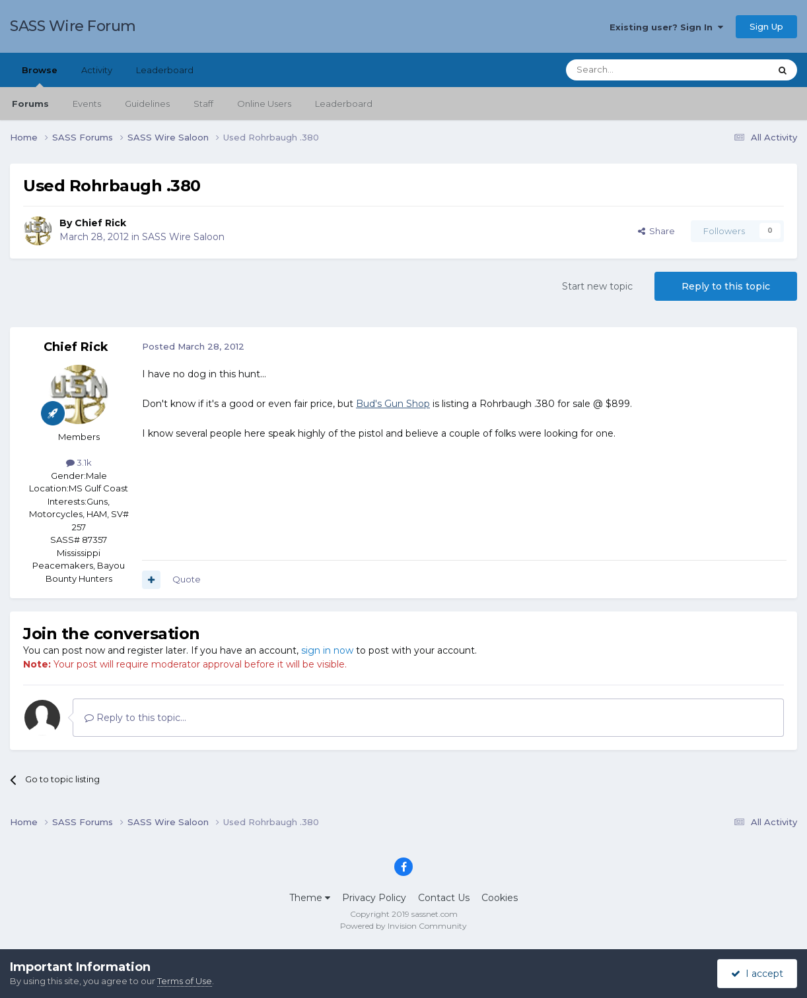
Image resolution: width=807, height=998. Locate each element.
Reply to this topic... (135, 718)
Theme (309, 898)
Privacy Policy (374, 898)
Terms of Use (184, 981)
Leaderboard (343, 103)
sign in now (327, 650)
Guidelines (147, 103)
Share (656, 231)
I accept (757, 974)
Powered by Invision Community (403, 926)
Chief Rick (100, 223)
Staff (203, 103)
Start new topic (597, 286)
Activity (96, 70)
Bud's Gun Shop (393, 404)
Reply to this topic (726, 286)
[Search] (635, 69)
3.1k (79, 462)
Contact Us (444, 898)
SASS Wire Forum (73, 26)
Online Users (264, 103)
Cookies (499, 898)
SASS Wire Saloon (183, 237)
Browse (39, 76)
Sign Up (766, 26)
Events (87, 103)
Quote (186, 579)
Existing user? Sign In (666, 27)
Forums (30, 103)
